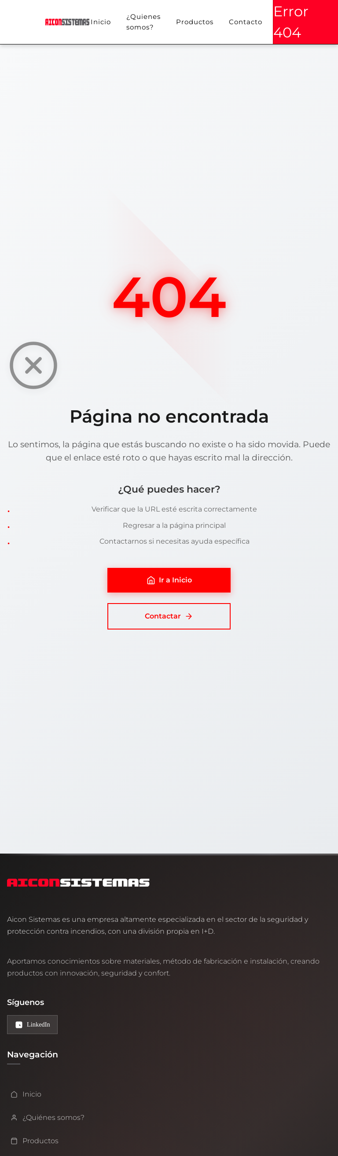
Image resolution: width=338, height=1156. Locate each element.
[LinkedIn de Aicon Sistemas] (32, 1024)
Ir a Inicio (169, 580)
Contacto (245, 22)
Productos (194, 22)
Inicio (101, 22)
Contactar (169, 616)
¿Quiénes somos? (47, 1117)
